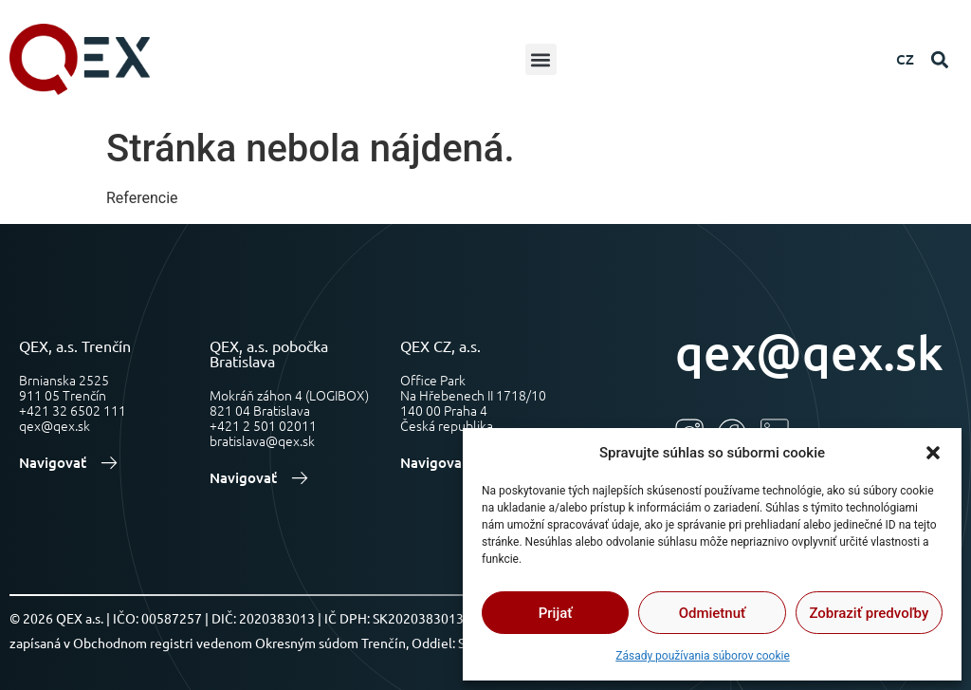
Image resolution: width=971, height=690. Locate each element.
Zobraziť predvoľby (868, 613)
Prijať (556, 613)
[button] (933, 452)
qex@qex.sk (809, 352)
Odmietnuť (712, 613)
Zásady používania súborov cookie (702, 655)
